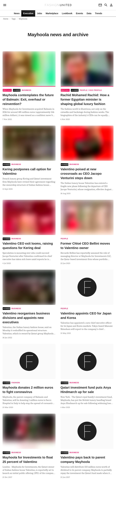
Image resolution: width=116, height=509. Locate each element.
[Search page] (106, 5)
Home (5, 19)
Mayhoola (23, 19)
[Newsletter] (100, 5)
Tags (14, 19)
